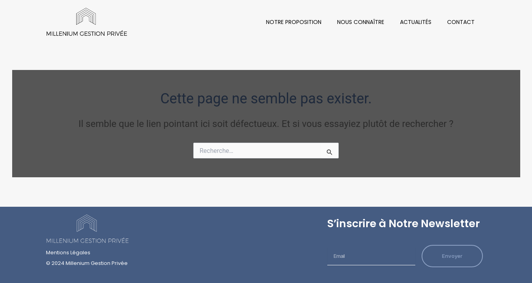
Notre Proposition (293, 22)
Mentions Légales (68, 252)
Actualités (415, 22)
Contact (461, 22)
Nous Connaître (360, 22)
